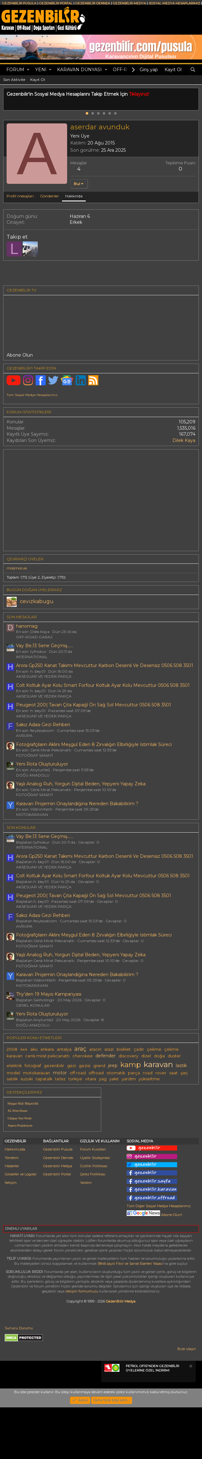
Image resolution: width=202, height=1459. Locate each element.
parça (134, 1073)
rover (160, 1073)
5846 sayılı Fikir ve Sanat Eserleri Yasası (130, 1315)
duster (174, 1056)
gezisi (84, 1065)
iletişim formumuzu (82, 1343)
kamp (130, 1064)
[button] (28, 70)
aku (34, 1049)
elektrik (14, 1065)
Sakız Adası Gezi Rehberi (43, 724)
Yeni (40, 69)
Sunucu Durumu (19, 1379)
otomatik (116, 1073)
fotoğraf (33, 1065)
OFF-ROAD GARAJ (34, 637)
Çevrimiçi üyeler (25, 559)
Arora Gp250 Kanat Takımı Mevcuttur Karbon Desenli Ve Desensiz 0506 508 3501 (104, 665)
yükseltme (149, 1079)
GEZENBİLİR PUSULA (19, 3)
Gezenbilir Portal (57, 1226)
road (148, 1073)
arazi (109, 1049)
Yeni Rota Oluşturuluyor (42, 764)
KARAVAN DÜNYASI (79, 69)
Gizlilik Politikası (93, 1217)
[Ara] (193, 70)
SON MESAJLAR (22, 616)
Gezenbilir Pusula (57, 1201)
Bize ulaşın (186, 1400)
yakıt (114, 1079)
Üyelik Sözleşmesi (95, 1209)
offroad (96, 1073)
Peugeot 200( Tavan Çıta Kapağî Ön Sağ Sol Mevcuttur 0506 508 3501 (93, 705)
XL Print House (17, 1110)
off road (78, 1073)
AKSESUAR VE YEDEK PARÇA (44, 676)
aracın (95, 1049)
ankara (47, 1049)
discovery (128, 1056)
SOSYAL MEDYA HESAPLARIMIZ (174, 3)
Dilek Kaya (183, 440)
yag (103, 1079)
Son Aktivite (14, 79)
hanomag (27, 626)
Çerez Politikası (92, 1226)
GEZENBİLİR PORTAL (55, 3)
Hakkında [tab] (74, 196)
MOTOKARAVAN (32, 814)
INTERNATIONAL (32, 656)
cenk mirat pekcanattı (47, 1056)
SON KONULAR (21, 827)
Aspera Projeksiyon (20, 1125)
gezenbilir (54, 1065)
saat (173, 1073)
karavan (158, 1064)
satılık (12, 1079)
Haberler (12, 1217)
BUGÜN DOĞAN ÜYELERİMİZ (34, 589)
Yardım (86, 1234)
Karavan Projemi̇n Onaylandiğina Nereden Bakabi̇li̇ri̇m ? (77, 803)
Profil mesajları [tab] (20, 196)
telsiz (60, 1079)
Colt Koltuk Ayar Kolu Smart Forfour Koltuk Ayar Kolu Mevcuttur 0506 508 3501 (103, 685)
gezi (71, 1065)
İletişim (11, 1234)
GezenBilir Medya (121, 1353)
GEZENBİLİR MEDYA (129, 3)
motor (60, 1073)
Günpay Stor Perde (20, 1118)
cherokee (82, 1056)
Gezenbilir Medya (57, 1217)
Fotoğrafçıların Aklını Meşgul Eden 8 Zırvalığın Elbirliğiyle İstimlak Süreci (94, 744)
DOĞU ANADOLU (32, 775)
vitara (90, 1079)
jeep (113, 1065)
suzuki (26, 1079)
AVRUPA (24, 735)
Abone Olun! (154, 1266)
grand (99, 1065)
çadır (139, 1049)
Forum (15, 69)
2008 (12, 1049)
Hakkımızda (15, 1201)
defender (105, 1056)
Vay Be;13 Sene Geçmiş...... (44, 645)
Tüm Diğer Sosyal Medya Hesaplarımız (159, 1257)
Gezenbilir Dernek (58, 1209)
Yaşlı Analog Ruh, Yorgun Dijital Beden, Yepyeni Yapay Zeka (81, 784)
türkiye (75, 1079)
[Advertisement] (152, 1134)
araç (80, 1048)
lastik (181, 1065)
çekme (154, 1049)
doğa (159, 1056)
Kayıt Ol (37, 79)
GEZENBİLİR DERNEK (92, 3)
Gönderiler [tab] (49, 196)
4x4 (23, 1049)
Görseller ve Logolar (21, 1226)
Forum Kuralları (93, 1201)
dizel (146, 1056)
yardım (129, 1079)
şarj (184, 1073)
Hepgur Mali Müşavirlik (23, 1103)
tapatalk (44, 1079)
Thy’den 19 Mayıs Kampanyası (48, 994)
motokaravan (36, 1073)
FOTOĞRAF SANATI (34, 755)
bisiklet (124, 1049)
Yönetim (12, 1209)
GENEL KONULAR (33, 1005)
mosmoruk (17, 568)
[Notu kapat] (190, 1419)
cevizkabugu (37, 601)
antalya (64, 1049)
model (13, 1073)
